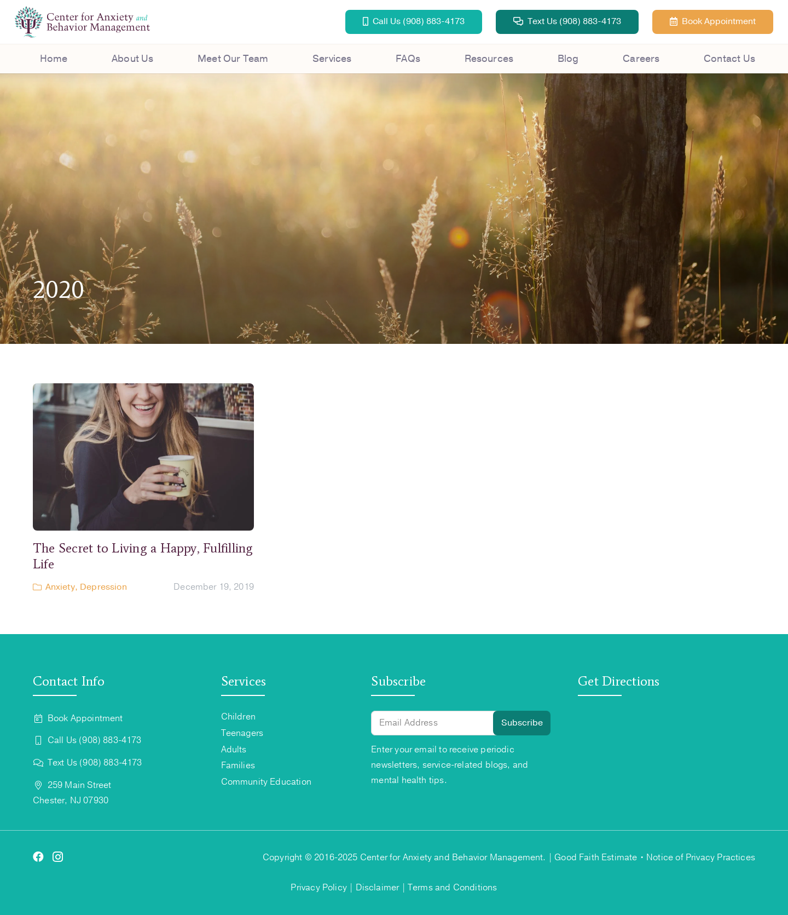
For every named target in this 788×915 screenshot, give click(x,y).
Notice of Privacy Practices (700, 857)
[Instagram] (58, 857)
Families (238, 765)
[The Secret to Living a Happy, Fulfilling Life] (143, 489)
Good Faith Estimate (595, 857)
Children (238, 717)
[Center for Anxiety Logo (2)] (82, 22)
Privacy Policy (319, 888)
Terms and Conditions (452, 888)
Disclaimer (377, 888)
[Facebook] (38, 856)
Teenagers (242, 733)
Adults (234, 750)
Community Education (266, 782)
